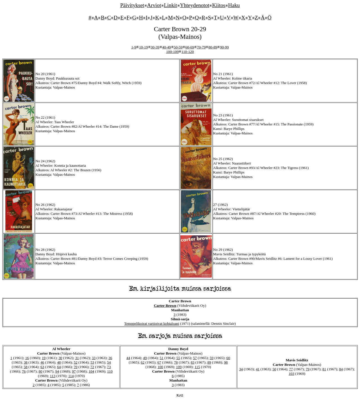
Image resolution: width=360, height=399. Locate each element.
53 (92, 362)
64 (59, 367)
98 (226, 362)
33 (93, 358)
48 (59, 362)
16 (27, 358)
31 (77, 358)
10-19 (143, 47)
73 (109, 367)
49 (145, 358)
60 (228, 358)
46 (42, 362)
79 (307, 369)
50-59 (178, 47)
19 (44, 358)
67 (159, 362)
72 (92, 367)
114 (71, 376)
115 (197, 367)
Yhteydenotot (194, 5)
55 (178, 358)
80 (40, 371)
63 (42, 367)
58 (25, 367)
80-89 (212, 47)
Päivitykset (132, 5)
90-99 (224, 47)
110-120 (187, 51)
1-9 (133, 47)
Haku (234, 5)
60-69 (189, 47)
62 (142, 362)
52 (75, 362)
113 (52, 376)
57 (195, 358)
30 (60, 358)
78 (176, 362)
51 (161, 358)
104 (91, 371)
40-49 (166, 47)
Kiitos (218, 5)
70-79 (201, 47)
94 (57, 371)
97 (74, 371)
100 (160, 367)
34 (241, 369)
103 (291, 373)
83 (192, 362)
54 (109, 362)
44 (128, 358)
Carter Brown (165, 305)
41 (257, 369)
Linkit (170, 5)
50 (274, 369)
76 (24, 371)
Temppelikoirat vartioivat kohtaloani (151, 323)
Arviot (154, 5)
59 (211, 358)
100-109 (172, 51)
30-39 (155, 47)
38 (25, 362)
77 (291, 369)
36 (110, 358)
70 (75, 367)
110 (110, 371)
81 (324, 369)
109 (179, 367)
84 (341, 369)
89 (209, 362)
